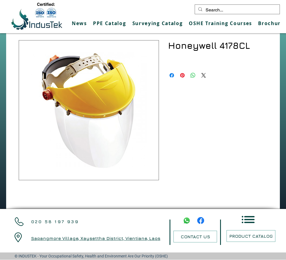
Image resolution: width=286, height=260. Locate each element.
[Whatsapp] (186, 220)
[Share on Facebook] (171, 75)
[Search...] (237, 10)
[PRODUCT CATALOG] (251, 236)
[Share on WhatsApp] (193, 75)
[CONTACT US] (195, 236)
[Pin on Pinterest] (182, 75)
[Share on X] (203, 75)
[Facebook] (200, 220)
